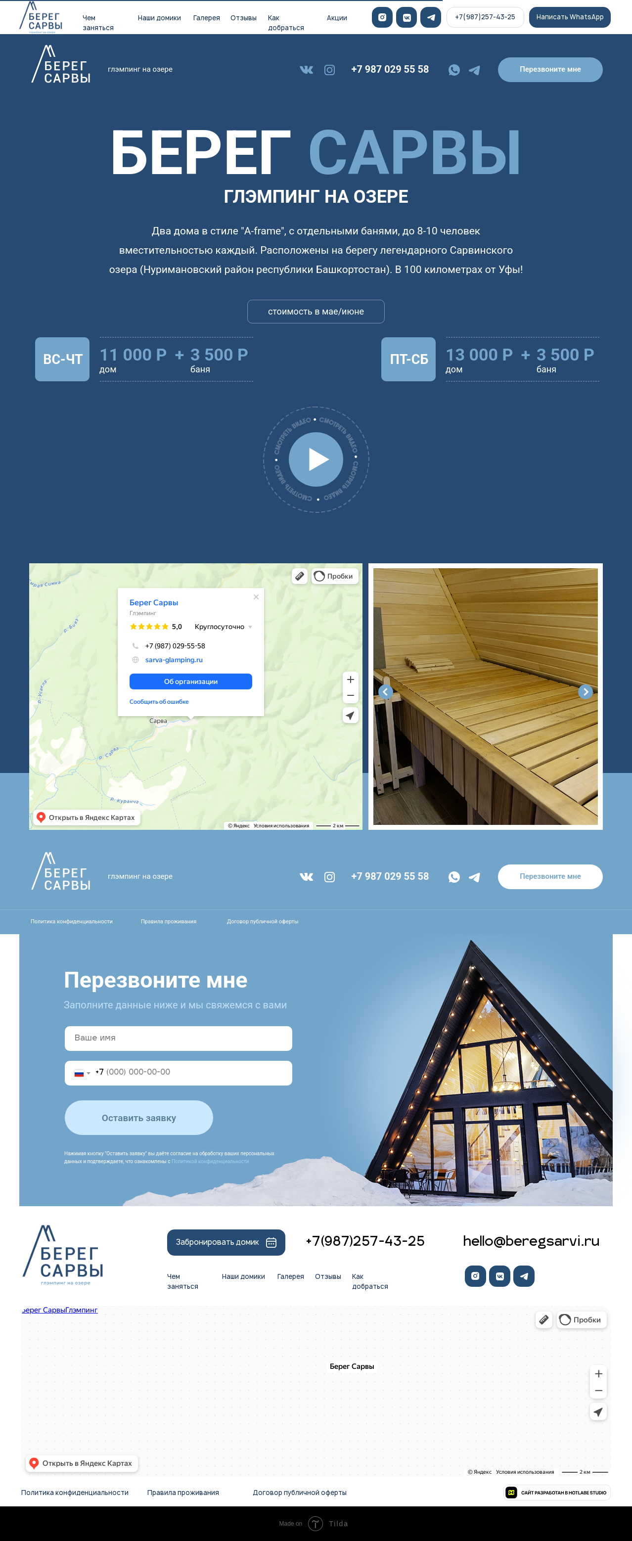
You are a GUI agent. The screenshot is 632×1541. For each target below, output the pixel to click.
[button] (550, 69)
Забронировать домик (217, 1242)
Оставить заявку (139, 1118)
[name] (178, 1038)
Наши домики (159, 17)
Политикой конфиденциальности (210, 1161)
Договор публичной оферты (263, 921)
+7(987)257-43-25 (365, 1242)
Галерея (206, 17)
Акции (337, 17)
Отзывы (243, 17)
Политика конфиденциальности (72, 921)
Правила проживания (168, 921)
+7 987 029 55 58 (390, 69)
